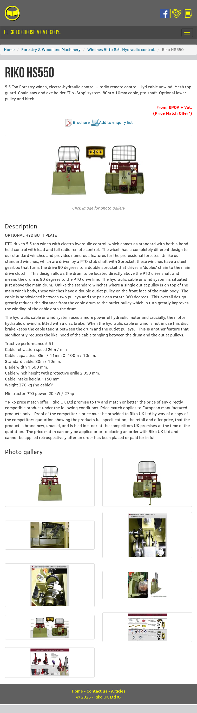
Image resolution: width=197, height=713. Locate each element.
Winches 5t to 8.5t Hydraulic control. (121, 49)
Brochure (81, 122)
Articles (118, 691)
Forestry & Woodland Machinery (51, 49)
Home (9, 49)
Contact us (97, 691)
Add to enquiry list (116, 122)
